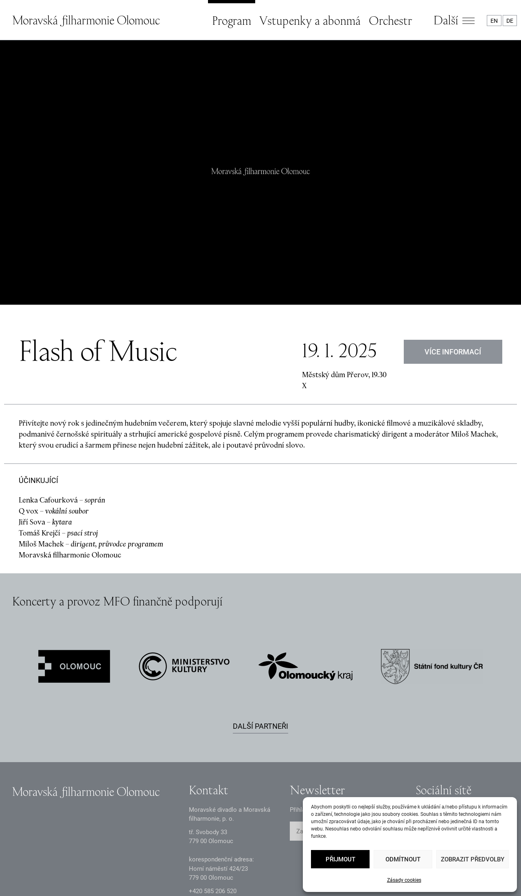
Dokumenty (147, 875)
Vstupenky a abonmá (310, 20)
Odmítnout (402, 859)
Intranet (201, 875)
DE (509, 20)
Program (231, 20)
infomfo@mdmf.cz (214, 820)
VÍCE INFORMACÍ (453, 267)
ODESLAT (377, 747)
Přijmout (340, 859)
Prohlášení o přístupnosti (274, 875)
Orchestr (390, 20)
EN (494, 20)
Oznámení (90, 875)
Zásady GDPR (30, 875)
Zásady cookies (404, 880)
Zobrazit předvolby (472, 859)
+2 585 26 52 (212, 806)
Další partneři (260, 641)
